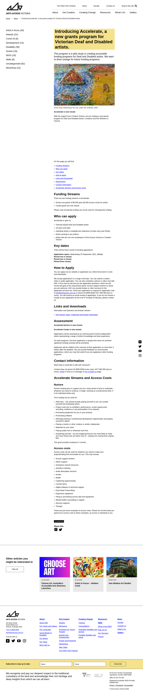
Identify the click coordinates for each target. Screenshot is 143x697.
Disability (10, 47)
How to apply (61, 175)
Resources (105, 12)
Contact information (63, 185)
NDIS (8, 55)
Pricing (100, 637)
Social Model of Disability (46, 634)
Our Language (45, 630)
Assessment (60, 182)
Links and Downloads (64, 178)
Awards (9, 34)
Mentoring (63, 626)
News (84, 6)
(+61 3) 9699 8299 (12, 630)
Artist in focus (12, 30)
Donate (96, 6)
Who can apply (62, 169)
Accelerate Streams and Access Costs (71, 188)
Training (82, 623)
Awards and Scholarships (64, 636)
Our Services (103, 633)
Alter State (63, 647)
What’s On (120, 12)
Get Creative (68, 12)
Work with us (45, 645)
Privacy (112, 685)
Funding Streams (62, 166)
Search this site (128, 6)
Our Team (43, 642)
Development (12, 43)
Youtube (19, 641)
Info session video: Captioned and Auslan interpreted (77, 315)
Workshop (11, 68)
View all (15, 569)
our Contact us (91, 372)
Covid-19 (10, 38)
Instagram (24, 641)
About (55, 12)
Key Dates (60, 172)
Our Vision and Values (48, 626)
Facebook (8, 641)
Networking (63, 644)
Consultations (84, 626)
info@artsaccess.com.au (65, 293)
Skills (8, 59)
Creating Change (87, 12)
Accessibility (129, 685)
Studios (62, 623)
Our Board (44, 639)
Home (8, 18)
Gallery (133, 12)
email (62, 372)
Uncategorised (13, 63)
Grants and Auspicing (67, 641)
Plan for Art (102, 630)
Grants (9, 51)
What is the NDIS (105, 627)
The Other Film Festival (66, 6)
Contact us (110, 6)
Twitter (13, 641)
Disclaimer (119, 685)
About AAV (44, 623)
